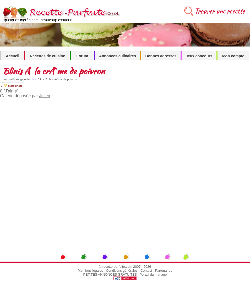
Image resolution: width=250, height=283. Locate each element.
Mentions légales (90, 270)
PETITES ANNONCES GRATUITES (110, 274)
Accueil (12, 56)
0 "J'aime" (9, 91)
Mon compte (233, 56)
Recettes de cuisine (47, 56)
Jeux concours (199, 56)
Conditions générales (121, 270)
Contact (146, 270)
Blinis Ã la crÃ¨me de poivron (57, 79)
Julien (44, 96)
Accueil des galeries (17, 79)
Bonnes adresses (160, 56)
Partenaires (163, 270)
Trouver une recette (220, 11)
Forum (82, 56)
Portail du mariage (153, 274)
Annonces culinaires (117, 56)
